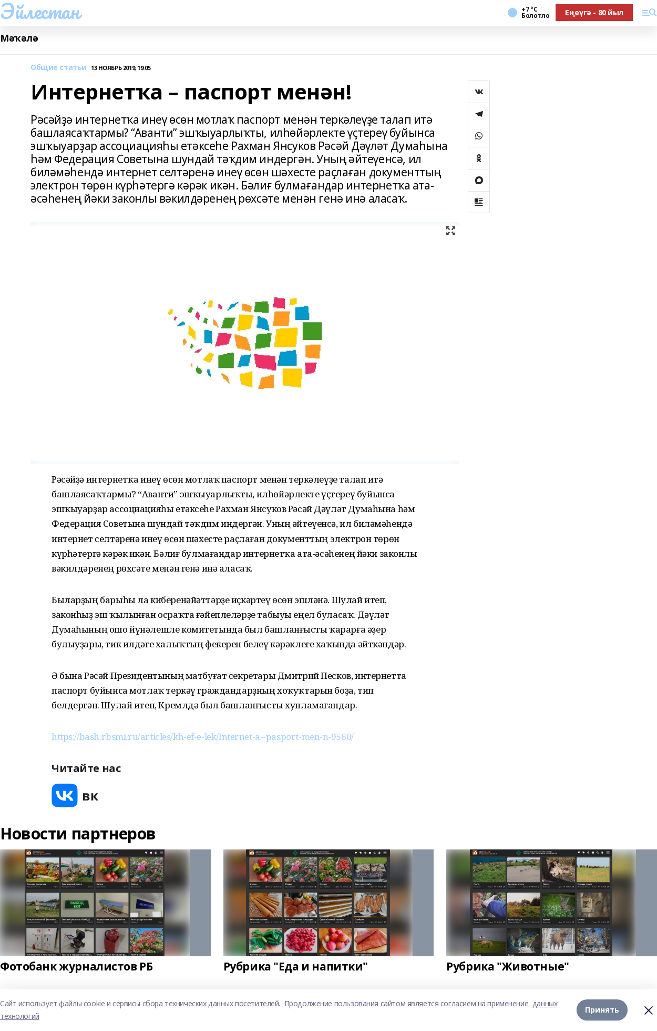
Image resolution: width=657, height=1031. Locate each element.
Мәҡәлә (19, 38)
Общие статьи (58, 67)
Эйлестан (39, 11)
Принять (602, 1010)
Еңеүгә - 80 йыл (594, 12)
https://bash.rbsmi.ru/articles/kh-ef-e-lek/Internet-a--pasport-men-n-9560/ (203, 736)
